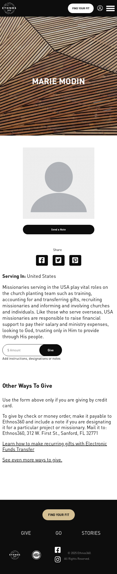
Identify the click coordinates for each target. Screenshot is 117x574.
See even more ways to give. (32, 459)
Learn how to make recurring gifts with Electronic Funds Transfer (54, 446)
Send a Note (58, 229)
